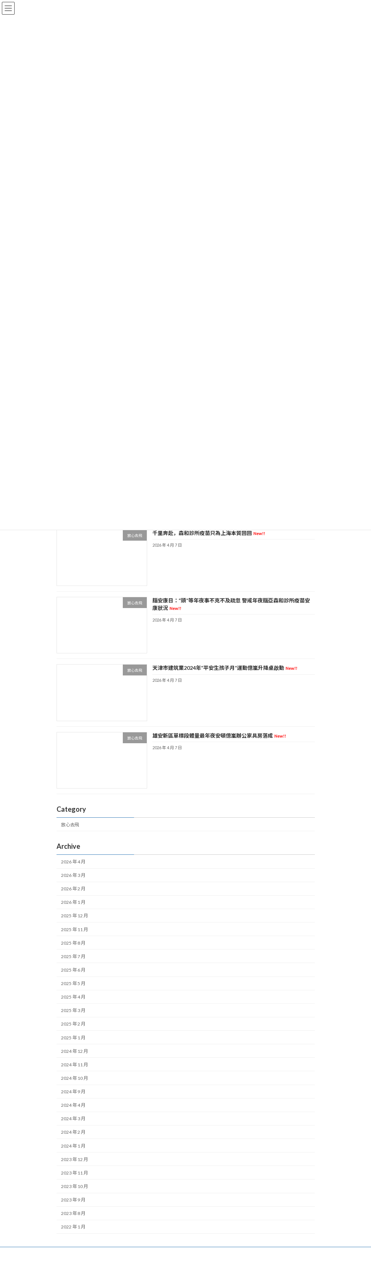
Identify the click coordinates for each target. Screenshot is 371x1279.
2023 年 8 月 (73, 1213)
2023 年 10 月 (74, 1186)
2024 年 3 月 (73, 1119)
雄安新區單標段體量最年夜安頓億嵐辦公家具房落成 (219, 735)
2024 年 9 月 (73, 1091)
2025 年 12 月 (74, 916)
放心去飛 (70, 824)
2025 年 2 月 (73, 1024)
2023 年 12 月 (74, 1159)
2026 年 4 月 (73, 862)
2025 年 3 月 (73, 1011)
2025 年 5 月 (73, 983)
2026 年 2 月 (73, 888)
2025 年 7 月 (73, 956)
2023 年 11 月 (74, 1173)
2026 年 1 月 (73, 902)
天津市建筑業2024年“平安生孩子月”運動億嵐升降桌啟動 (224, 668)
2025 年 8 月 (73, 943)
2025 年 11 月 (74, 929)
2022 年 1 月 (73, 1227)
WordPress (157, 1267)
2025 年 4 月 (73, 997)
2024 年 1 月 (73, 1146)
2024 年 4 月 (73, 1105)
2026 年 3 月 (73, 875)
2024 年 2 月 (73, 1132)
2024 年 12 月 (74, 1051)
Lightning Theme (186, 1267)
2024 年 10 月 (74, 1078)
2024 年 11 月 (74, 1064)
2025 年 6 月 (73, 970)
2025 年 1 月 (73, 1037)
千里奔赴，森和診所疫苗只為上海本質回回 (208, 533)
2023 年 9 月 (73, 1200)
